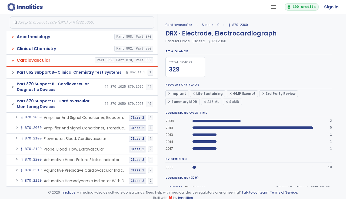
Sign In (331, 7)
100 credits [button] (301, 6)
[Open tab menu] (273, 7)
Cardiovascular (179, 25)
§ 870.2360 (238, 25)
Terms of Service (283, 192)
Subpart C (210, 25)
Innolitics (68, 192)
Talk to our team (255, 192)
